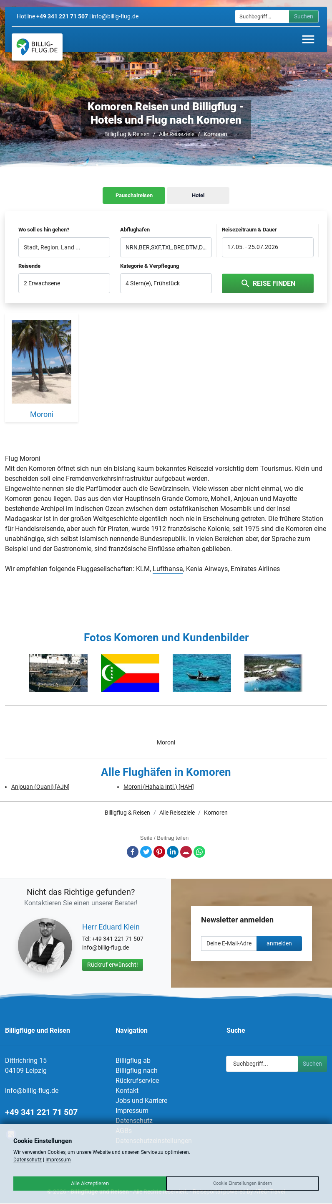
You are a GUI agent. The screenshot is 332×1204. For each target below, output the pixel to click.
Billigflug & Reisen (127, 134)
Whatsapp (199, 852)
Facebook (132, 852)
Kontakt (127, 1091)
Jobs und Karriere (141, 1101)
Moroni (166, 742)
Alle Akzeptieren (90, 1183)
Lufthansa (168, 569)
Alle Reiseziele (176, 134)
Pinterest (159, 852)
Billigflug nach (137, 1070)
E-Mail (186, 852)
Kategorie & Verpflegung (149, 266)
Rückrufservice (137, 1081)
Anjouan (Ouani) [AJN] (40, 786)
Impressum (132, 1111)
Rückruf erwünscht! (112, 964)
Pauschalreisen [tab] (134, 195)
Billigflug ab (133, 1060)
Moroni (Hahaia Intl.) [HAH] (158, 786)
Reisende (29, 266)
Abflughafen (135, 229)
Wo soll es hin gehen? (43, 229)
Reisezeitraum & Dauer (249, 229)
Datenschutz (134, 1121)
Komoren (215, 134)
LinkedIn (173, 852)
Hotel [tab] (198, 195)
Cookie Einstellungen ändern (242, 1183)
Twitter (146, 852)
